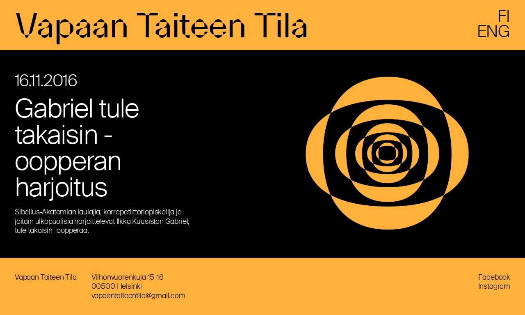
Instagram (494, 286)
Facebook (494, 277)
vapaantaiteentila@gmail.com (138, 296)
